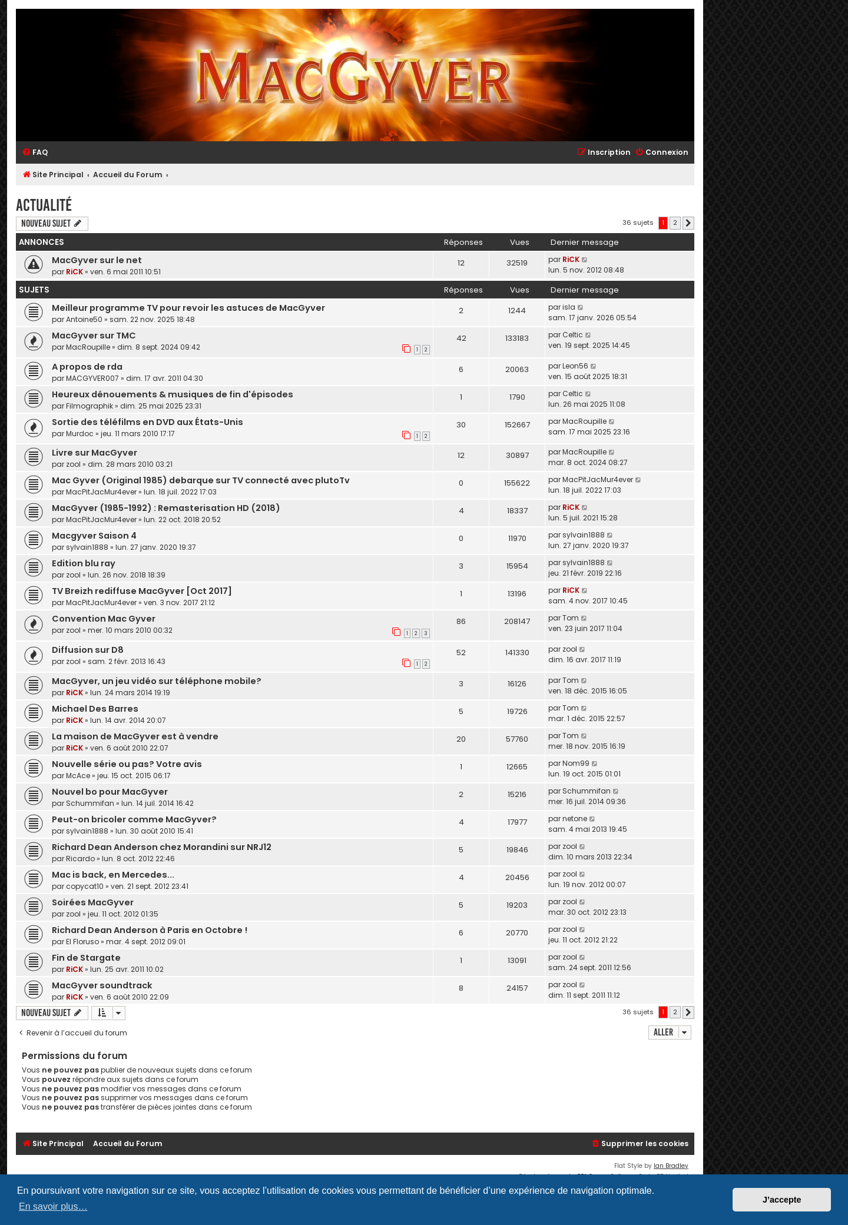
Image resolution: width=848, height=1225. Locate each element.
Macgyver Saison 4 (94, 536)
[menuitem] (35, 153)
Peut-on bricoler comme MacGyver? (134, 819)
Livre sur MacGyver (94, 453)
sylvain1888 (87, 547)
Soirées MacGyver (93, 902)
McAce (78, 776)
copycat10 (85, 886)
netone (574, 819)
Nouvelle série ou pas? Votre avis (127, 764)
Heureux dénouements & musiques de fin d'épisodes (172, 394)
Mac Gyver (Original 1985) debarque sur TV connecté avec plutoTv (201, 480)
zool (73, 464)
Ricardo (80, 859)
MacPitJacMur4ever (101, 492)
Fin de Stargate (86, 958)
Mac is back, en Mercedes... (113, 875)
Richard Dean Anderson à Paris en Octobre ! (149, 930)
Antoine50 (84, 319)
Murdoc (80, 434)
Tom (570, 618)
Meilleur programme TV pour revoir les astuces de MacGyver (188, 308)
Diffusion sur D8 (88, 650)
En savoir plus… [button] (53, 1206)
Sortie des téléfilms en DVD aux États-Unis (147, 422)
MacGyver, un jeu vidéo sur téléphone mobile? (156, 681)
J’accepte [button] (782, 1199)
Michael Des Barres (95, 709)
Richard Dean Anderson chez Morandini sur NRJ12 (161, 847)
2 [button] (675, 222)
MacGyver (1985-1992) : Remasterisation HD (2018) (166, 508)
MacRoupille (88, 347)
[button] (688, 223)
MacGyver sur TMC (94, 335)
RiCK (74, 272)
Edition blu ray (83, 563)
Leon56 (575, 366)
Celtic (572, 335)
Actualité (44, 205)
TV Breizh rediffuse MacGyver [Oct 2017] (142, 591)
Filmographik (89, 406)
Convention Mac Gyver (103, 619)
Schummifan (90, 803)
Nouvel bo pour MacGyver (110, 792)
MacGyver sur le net (97, 260)
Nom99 (575, 763)
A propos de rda (87, 367)
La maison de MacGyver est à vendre (135, 736)
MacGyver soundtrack (102, 985)
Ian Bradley (671, 1165)
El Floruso (82, 942)
